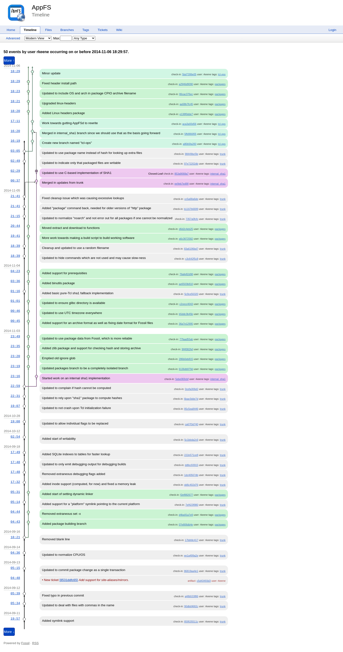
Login (332, 30)
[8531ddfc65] (69, 580)
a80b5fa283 (189, 143)
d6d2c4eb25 (186, 228)
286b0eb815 (186, 359)
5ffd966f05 (190, 133)
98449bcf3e (191, 153)
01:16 (15, 291)
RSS (35, 643)
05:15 (15, 568)
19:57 (15, 619)
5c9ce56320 (191, 294)
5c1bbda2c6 (191, 439)
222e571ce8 (191, 455)
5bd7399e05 (189, 74)
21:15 (15, 216)
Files (48, 30)
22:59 (15, 386)
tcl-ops (221, 74)
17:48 (15, 462)
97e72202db (191, 163)
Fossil (25, 643)
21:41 (15, 196)
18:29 (15, 71)
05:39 (15, 593)
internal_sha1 (218, 173)
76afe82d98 (186, 274)
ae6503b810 (186, 284)
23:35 (15, 346)
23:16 (15, 376)
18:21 (15, 101)
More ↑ (9, 60)
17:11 (15, 121)
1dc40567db (191, 475)
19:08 (15, 421)
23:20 (15, 356)
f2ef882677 (186, 494)
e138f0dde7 (186, 114)
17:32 (15, 482)
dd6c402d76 (191, 484)
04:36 (15, 553)
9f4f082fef (187, 349)
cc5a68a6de (191, 198)
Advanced (13, 38)
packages (220, 84)
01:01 (15, 301)
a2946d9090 (186, 84)
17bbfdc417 (191, 540)
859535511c (191, 621)
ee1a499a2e (191, 555)
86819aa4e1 (191, 571)
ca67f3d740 (191, 424)
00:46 (15, 311)
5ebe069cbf (182, 379)
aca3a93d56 (189, 123)
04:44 (15, 512)
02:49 (15, 161)
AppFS (41, 7)
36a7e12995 (186, 323)
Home (11, 30)
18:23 (15, 91)
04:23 (15, 271)
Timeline (30, 30)
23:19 (15, 366)
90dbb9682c (191, 606)
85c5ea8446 (191, 408)
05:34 (15, 603)
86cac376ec (186, 94)
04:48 (15, 578)
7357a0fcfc (192, 218)
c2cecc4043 (186, 304)
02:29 (15, 171)
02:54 (15, 437)
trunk (223, 153)
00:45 (15, 321)
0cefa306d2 (191, 389)
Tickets (103, 30)
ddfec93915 (191, 465)
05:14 (15, 502)
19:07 (15, 406)
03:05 (15, 151)
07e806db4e (186, 524)
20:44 (15, 226)
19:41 (15, 236)
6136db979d (186, 369)
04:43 (15, 522)
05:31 (15, 492)
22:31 (15, 396)
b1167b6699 (191, 208)
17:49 (15, 452)
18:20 (15, 111)
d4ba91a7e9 (186, 514)
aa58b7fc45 (186, 104)
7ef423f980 (192, 504)
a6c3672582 (186, 238)
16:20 (15, 131)
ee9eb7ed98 (181, 183)
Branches (67, 30)
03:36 (15, 281)
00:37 (15, 180)
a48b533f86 (191, 596)
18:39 (15, 246)
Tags (85, 30)
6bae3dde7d (191, 398)
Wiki (119, 30)
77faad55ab (186, 339)
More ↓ (9, 632)
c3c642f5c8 (191, 258)
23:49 (15, 336)
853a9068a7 (181, 173)
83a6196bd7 (191, 248)
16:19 (15, 141)
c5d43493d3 (204, 580)
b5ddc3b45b (186, 314)
